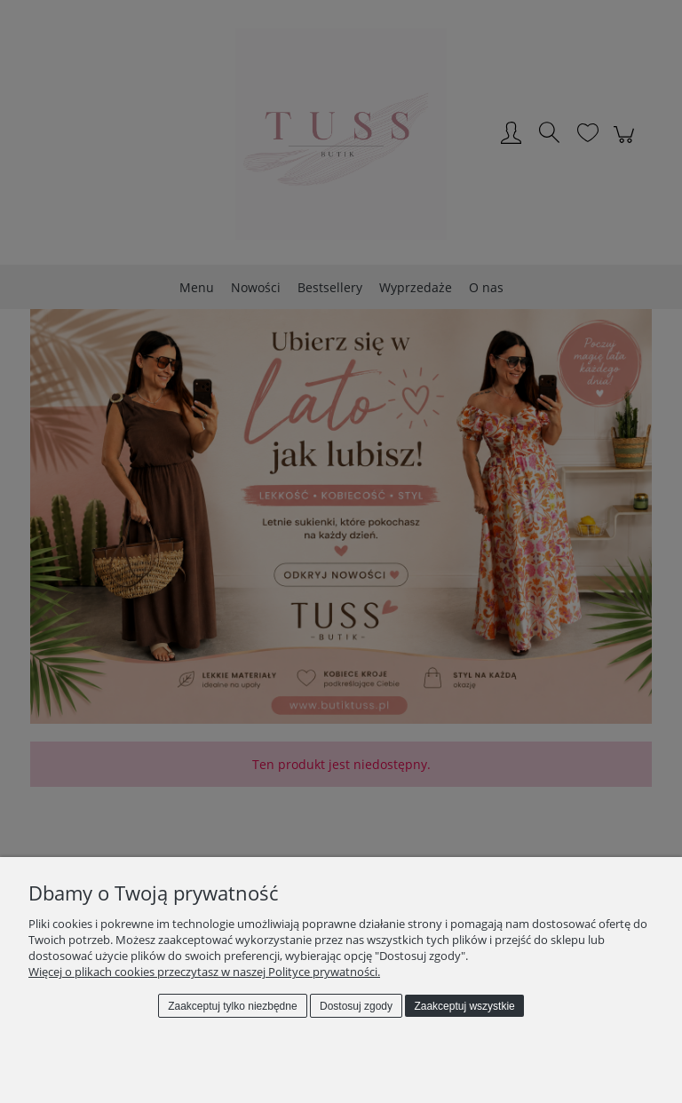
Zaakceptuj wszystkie (464, 1006)
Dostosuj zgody (356, 1006)
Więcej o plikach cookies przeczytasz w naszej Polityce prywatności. (204, 972)
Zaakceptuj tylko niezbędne (232, 1006)
